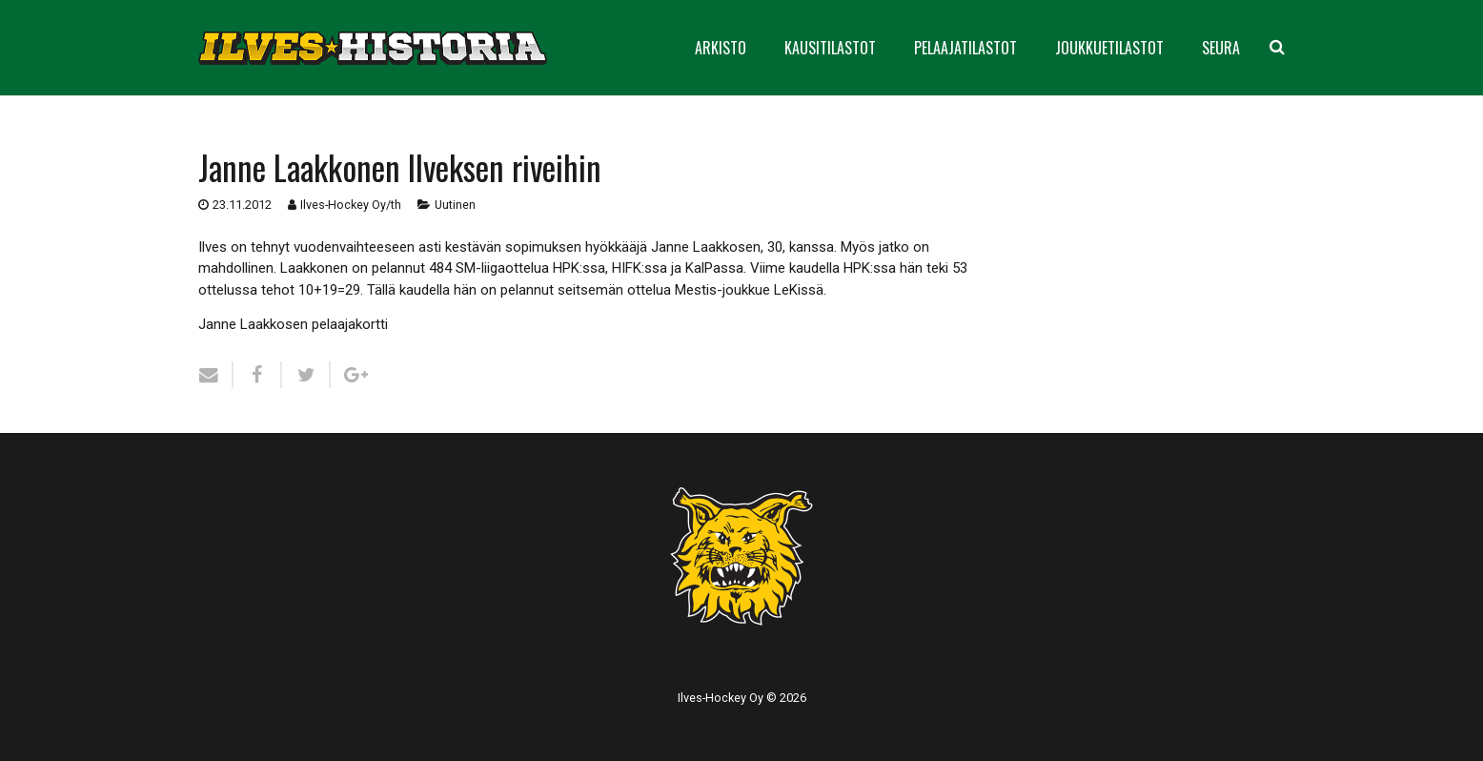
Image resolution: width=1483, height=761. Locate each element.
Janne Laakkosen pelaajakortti (293, 324)
